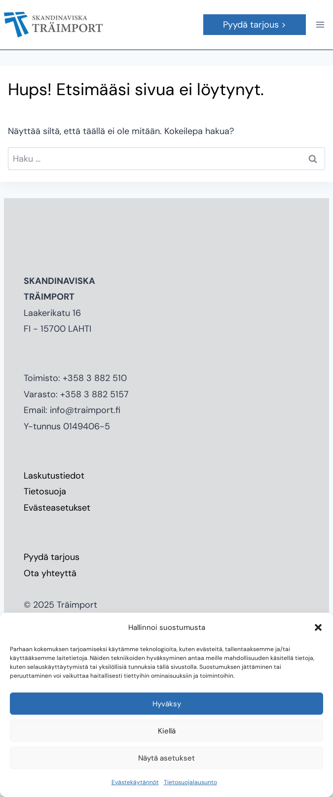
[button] (318, 627)
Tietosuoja (45, 491)
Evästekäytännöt (135, 782)
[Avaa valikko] (320, 24)
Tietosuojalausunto (190, 782)
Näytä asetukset (166, 758)
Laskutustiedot (54, 476)
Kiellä (167, 731)
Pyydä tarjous (51, 557)
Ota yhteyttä (50, 573)
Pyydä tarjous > (254, 25)
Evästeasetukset (57, 508)
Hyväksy (166, 704)
